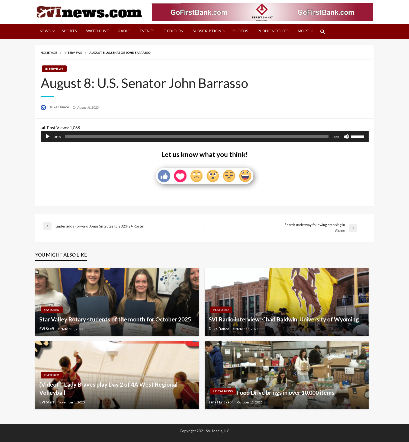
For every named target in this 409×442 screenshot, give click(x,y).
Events (147, 31)
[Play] (47, 136)
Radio (124, 31)
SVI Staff (47, 329)
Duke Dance (59, 107)
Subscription (207, 31)
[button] (322, 31)
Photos (240, 31)
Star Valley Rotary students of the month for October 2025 (115, 319)
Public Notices (273, 31)
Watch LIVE (97, 31)
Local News (223, 391)
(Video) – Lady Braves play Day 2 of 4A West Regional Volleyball (108, 388)
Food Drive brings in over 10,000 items (285, 392)
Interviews (73, 52)
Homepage (49, 52)
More (303, 31)
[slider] (197, 136)
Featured (51, 309)
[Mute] (346, 136)
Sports (69, 31)
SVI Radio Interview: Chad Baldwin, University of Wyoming (284, 319)
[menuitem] (46, 31)
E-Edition (173, 31)
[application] (205, 136)
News (45, 31)
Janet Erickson (221, 402)
